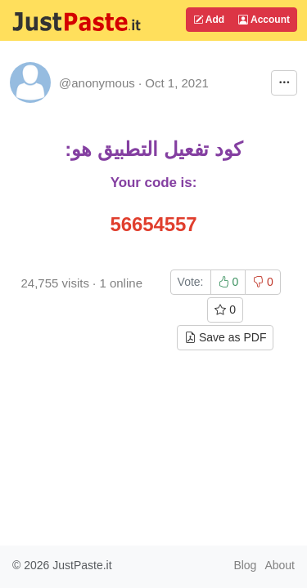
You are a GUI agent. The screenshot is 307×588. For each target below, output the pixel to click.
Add (208, 19)
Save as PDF (225, 337)
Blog (244, 565)
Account (264, 19)
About (279, 565)
